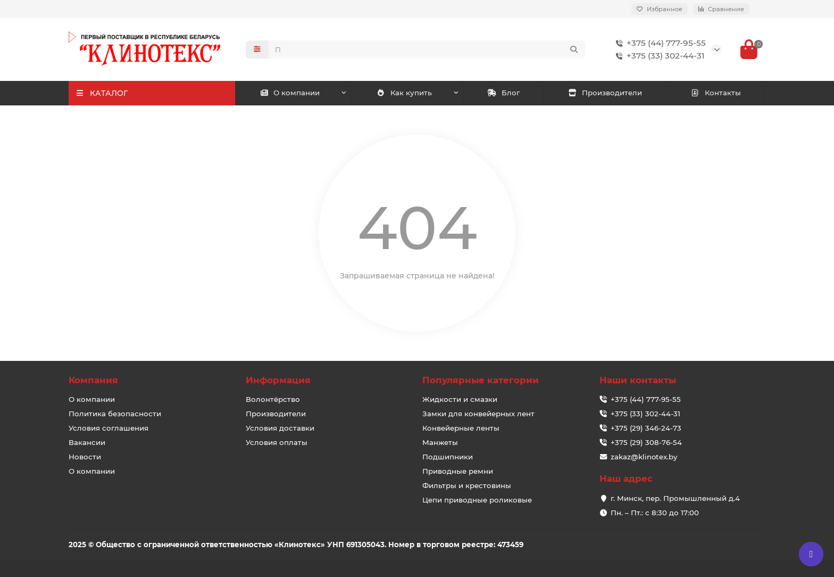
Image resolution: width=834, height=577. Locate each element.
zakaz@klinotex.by (644, 456)
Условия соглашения (108, 428)
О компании (290, 92)
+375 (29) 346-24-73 (646, 428)
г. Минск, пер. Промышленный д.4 (675, 498)
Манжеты (440, 442)
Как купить (404, 92)
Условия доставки (280, 428)
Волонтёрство (273, 399)
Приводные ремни (457, 471)
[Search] (427, 49)
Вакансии (87, 442)
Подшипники (447, 456)
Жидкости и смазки (459, 399)
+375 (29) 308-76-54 (646, 442)
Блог (503, 92)
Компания (93, 380)
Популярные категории (480, 380)
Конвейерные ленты (460, 428)
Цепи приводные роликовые (477, 500)
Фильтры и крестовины (466, 485)
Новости (85, 456)
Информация (278, 380)
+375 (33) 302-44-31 (658, 56)
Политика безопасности (115, 413)
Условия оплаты (276, 442)
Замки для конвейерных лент (478, 413)
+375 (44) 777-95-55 (659, 43)
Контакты (715, 92)
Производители (605, 92)
